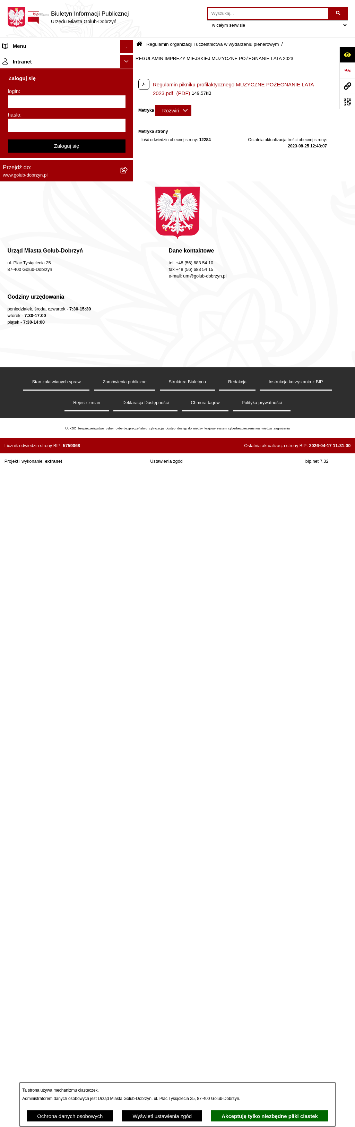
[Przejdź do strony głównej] (68, 17)
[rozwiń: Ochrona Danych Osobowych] (128, 150)
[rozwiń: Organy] (128, 72)
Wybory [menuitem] (11, 241)
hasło (14, 788)
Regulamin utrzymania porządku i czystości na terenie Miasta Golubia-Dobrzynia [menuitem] (56, 510)
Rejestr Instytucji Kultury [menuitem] (31, 480)
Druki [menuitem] (9, 363)
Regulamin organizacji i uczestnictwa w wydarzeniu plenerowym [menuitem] (48, 258)
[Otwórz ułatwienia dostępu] (347, 54)
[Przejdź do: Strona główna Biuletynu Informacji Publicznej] (139, 44)
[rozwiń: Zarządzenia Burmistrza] (128, 176)
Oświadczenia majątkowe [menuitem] (32, 493)
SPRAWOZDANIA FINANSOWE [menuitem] (40, 215)
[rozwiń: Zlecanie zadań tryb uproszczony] (128, 85)
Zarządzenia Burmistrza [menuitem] (30, 176)
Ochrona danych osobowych (70, 1116)
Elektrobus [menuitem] (15, 587)
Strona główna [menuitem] (19, 59)
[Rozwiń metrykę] (173, 110)
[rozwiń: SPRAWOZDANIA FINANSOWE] (128, 215)
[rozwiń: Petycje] (128, 137)
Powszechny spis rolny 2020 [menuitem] (35, 441)
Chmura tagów (205, 1075)
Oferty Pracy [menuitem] (17, 428)
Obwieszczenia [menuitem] (20, 389)
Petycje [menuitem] (11, 137)
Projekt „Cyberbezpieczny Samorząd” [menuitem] (46, 693)
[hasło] (66, 798)
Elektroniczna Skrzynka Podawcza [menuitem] (42, 540)
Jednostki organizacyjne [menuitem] (30, 98)
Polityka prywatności (262, 1075)
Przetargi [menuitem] (13, 163)
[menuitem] (66, 287)
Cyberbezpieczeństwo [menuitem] (28, 620)
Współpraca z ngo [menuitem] (23, 189)
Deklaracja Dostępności (145, 1075)
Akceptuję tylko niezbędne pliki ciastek (270, 1116)
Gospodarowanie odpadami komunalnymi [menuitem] (50, 415)
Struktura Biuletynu (187, 1055)
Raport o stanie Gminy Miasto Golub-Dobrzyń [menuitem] (55, 527)
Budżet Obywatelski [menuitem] (26, 467)
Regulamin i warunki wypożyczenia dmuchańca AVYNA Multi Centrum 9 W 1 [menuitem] (57, 570)
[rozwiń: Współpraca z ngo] (128, 189)
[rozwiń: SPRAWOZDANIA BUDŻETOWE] (128, 202)
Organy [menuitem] (11, 72)
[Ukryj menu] (126, 46)
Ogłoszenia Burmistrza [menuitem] (29, 124)
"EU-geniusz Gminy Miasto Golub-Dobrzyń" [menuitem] (53, 706)
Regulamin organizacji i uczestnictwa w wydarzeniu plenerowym (212, 44)
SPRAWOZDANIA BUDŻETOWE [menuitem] (41, 202)
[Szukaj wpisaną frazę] (338, 13)
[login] (66, 775)
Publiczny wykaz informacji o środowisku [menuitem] (49, 228)
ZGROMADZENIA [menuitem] (24, 667)
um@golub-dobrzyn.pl (204, 949)
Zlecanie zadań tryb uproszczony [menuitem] (41, 85)
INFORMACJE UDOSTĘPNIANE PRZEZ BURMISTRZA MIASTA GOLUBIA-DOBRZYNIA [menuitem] (58, 650)
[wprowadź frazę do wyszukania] (268, 13)
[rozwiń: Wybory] (128, 241)
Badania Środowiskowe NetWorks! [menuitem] (43, 680)
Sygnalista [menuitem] (15, 553)
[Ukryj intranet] (126, 735)
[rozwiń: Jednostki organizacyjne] (128, 98)
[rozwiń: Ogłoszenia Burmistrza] (128, 124)
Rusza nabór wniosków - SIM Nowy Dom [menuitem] (50, 402)
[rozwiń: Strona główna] (128, 59)
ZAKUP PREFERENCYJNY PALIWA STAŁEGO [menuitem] (58, 634)
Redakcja (237, 1055)
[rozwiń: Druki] (128, 363)
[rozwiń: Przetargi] (128, 163)
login (13, 764)
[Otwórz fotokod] (347, 101)
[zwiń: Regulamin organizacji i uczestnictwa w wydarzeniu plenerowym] (128, 254)
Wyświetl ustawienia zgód (162, 1116)
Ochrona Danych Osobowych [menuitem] (36, 150)
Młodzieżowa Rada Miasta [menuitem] (33, 111)
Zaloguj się (66, 819)
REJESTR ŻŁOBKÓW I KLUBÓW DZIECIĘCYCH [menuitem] (60, 719)
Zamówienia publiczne (125, 1055)
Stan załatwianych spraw (56, 1055)
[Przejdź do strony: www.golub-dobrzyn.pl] (347, 86)
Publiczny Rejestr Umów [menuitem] (31, 454)
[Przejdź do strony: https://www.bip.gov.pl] (347, 70)
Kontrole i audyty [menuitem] (22, 376)
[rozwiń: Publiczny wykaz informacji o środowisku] (128, 228)
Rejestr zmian (86, 1075)
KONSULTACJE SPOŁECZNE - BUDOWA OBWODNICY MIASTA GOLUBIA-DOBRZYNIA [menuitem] (57, 604)
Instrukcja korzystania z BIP (296, 1055)
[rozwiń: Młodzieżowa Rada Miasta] (128, 111)
